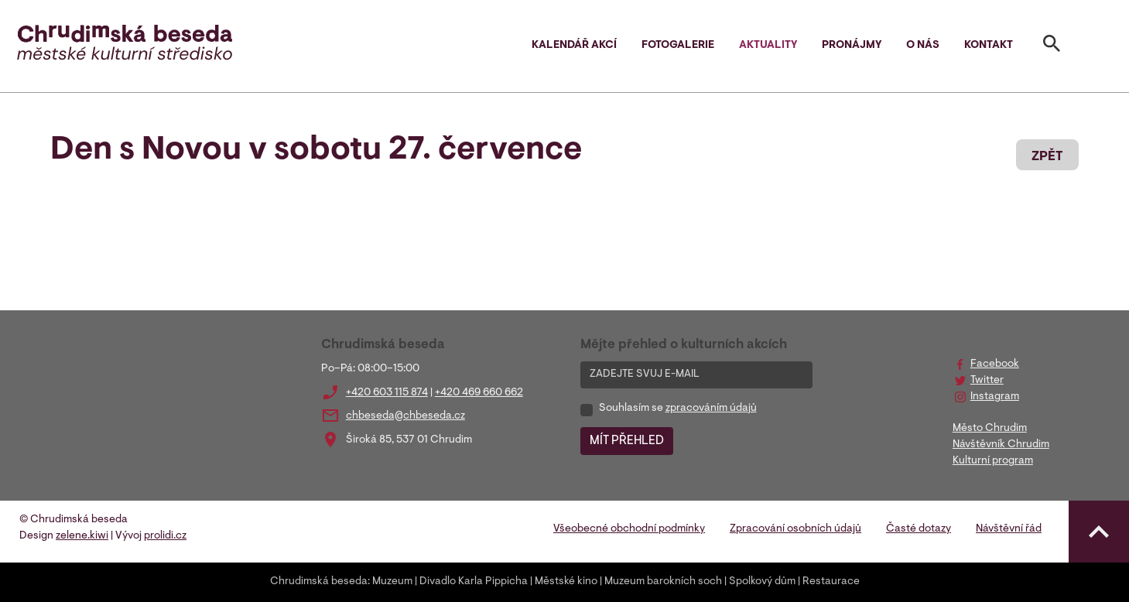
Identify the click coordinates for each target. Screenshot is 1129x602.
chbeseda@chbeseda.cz (405, 416)
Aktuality (768, 45)
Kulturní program (993, 461)
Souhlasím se (678, 408)
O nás (922, 45)
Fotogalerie (677, 45)
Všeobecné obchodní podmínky (629, 529)
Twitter (987, 380)
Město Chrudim (990, 428)
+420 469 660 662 (479, 393)
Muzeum (392, 581)
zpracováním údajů (711, 408)
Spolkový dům (762, 581)
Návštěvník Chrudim (1001, 445)
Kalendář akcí (574, 45)
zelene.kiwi (82, 536)
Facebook (994, 364)
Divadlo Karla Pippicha (473, 581)
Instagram (994, 397)
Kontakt (988, 45)
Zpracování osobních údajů (795, 529)
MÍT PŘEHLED (627, 441)
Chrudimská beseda (319, 581)
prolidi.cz (165, 536)
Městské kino (566, 581)
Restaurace (831, 581)
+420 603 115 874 (387, 393)
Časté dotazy (918, 529)
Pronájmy (851, 45)
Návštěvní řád (1009, 529)
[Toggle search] (1052, 46)
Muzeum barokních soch (663, 581)
